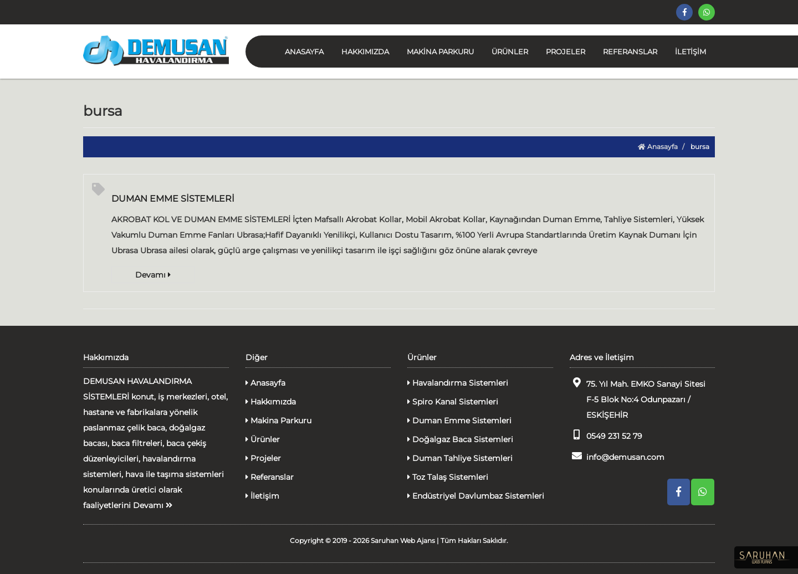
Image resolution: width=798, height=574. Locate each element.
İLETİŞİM (690, 51)
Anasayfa (658, 146)
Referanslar (269, 477)
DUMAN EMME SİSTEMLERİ (172, 198)
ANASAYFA (304, 51)
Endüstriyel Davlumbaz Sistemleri (475, 496)
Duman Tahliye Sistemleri (460, 458)
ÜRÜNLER (510, 51)
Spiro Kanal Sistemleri (452, 402)
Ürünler (262, 439)
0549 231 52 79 (606, 435)
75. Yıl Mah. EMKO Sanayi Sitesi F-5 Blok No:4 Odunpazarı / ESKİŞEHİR (637, 398)
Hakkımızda (270, 402)
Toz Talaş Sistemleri (447, 477)
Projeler (263, 458)
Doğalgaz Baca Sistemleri (460, 439)
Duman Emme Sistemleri (459, 421)
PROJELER (565, 51)
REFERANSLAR (630, 51)
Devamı (153, 275)
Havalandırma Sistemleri (457, 383)
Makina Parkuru (278, 421)
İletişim (262, 496)
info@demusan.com (617, 456)
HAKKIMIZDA (365, 51)
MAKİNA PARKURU (440, 51)
